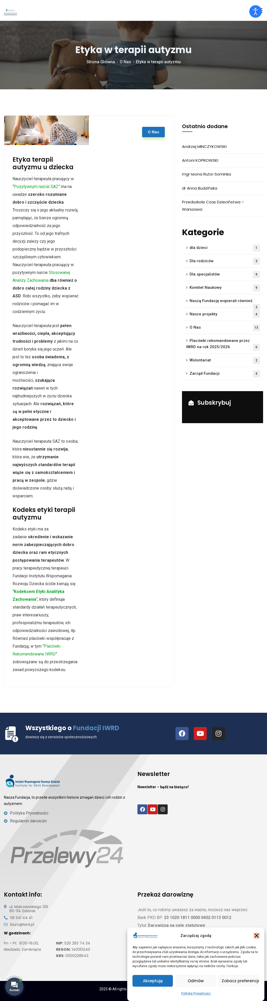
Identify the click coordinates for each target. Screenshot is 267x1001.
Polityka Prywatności (196, 993)
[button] (256, 935)
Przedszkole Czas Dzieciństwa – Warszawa (213, 205)
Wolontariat (225, 360)
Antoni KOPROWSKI (200, 160)
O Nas (125, 61)
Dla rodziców (225, 261)
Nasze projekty (225, 314)
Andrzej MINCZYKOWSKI (204, 146)
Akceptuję (153, 981)
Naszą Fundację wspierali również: (225, 303)
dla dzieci (225, 248)
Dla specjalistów (225, 274)
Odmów (196, 981)
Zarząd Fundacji (225, 373)
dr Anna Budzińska (199, 188)
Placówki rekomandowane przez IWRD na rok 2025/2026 (223, 344)
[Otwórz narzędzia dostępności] (255, 11)
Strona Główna (101, 61)
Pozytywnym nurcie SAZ (36, 186)
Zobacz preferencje (240, 981)
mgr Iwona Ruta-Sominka (206, 174)
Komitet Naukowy (225, 287)
